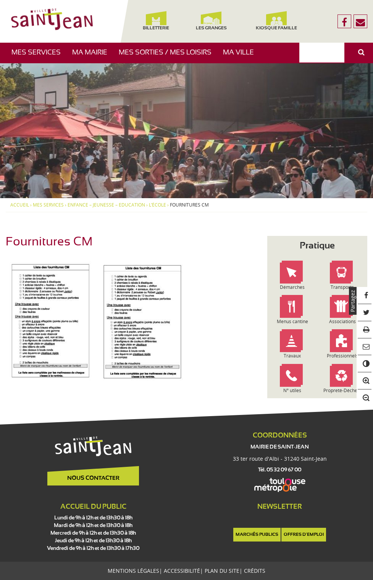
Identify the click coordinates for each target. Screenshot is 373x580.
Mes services (38, 56)
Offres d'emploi (304, 534)
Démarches (292, 287)
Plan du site (222, 570)
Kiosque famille (276, 20)
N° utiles (292, 390)
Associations (342, 321)
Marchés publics (257, 534)
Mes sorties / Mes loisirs (168, 56)
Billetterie (156, 20)
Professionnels (342, 355)
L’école (157, 205)
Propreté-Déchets (342, 390)
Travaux (292, 355)
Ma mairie (92, 56)
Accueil (19, 205)
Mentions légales (133, 570)
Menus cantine (292, 321)
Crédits (254, 570)
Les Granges (210, 20)
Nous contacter (93, 478)
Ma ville (241, 56)
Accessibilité (182, 570)
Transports (342, 287)
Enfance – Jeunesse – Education (106, 205)
